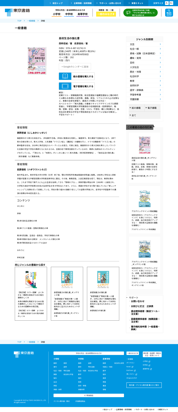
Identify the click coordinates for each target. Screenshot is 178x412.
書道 (104, 385)
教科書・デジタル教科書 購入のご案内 (144, 385)
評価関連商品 (80, 401)
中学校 (69, 14)
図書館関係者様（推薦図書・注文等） (145, 320)
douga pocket (131, 378)
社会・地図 (58, 370)
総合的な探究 (119, 363)
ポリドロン (130, 363)
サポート (133, 297)
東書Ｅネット (136, 3)
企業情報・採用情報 (81, 3)
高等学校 (83, 14)
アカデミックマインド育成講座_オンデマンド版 (144, 263)
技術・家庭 (82, 385)
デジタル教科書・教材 (62, 401)
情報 (104, 389)
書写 (55, 367)
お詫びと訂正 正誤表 (142, 306)
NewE (129, 366)
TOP (19, 20)
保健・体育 (58, 389)
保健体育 (81, 389)
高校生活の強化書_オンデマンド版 (144, 159)
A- (167, 3)
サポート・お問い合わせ (109, 3)
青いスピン (131, 374)
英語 (65, 363)
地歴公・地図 (107, 367)
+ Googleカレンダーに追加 (75, 66)
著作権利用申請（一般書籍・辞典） (145, 328)
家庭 (55, 385)
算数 (55, 374)
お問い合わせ (137, 301)
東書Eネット (162, 409)
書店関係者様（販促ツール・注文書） (145, 312)
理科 (55, 378)
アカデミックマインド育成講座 (144, 211)
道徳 (65, 367)
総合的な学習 (68, 374)
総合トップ (56, 3)
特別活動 (67, 370)
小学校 (56, 14)
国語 (55, 363)
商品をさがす (169, 12)
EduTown (131, 370)
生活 (55, 382)
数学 (79, 374)
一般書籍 (31, 20)
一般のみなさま (106, 14)
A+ (171, 3)
